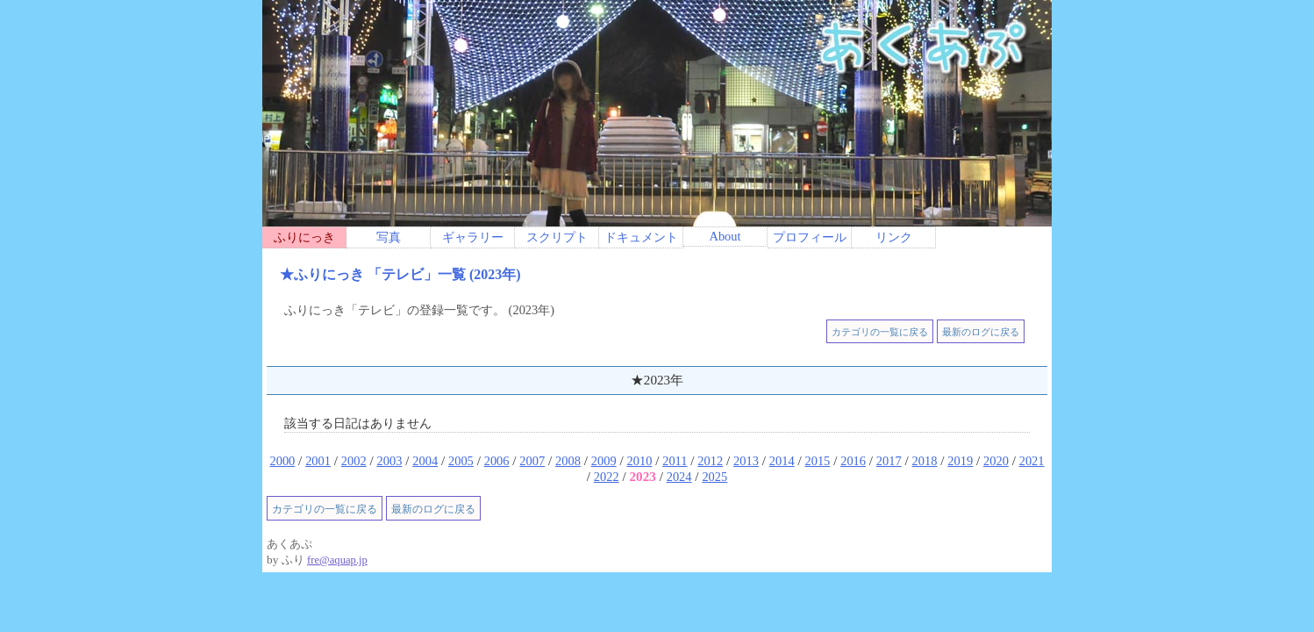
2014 (782, 461)
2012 (710, 461)
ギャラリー (472, 237)
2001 (318, 461)
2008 (568, 461)
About (724, 236)
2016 (853, 461)
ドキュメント (641, 237)
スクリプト (557, 237)
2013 (746, 461)
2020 (996, 461)
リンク (893, 237)
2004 (425, 461)
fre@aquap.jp (337, 560)
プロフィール (809, 237)
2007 (532, 461)
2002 (354, 461)
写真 (388, 237)
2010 (639, 461)
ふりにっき (304, 237)
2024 (679, 477)
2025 (714, 477)
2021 (1032, 461)
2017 (889, 461)
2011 (674, 461)
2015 (817, 461)
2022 (606, 477)
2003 (390, 461)
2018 (925, 461)
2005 (461, 461)
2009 (604, 461)
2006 (497, 461)
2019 (960, 461)
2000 (282, 461)
